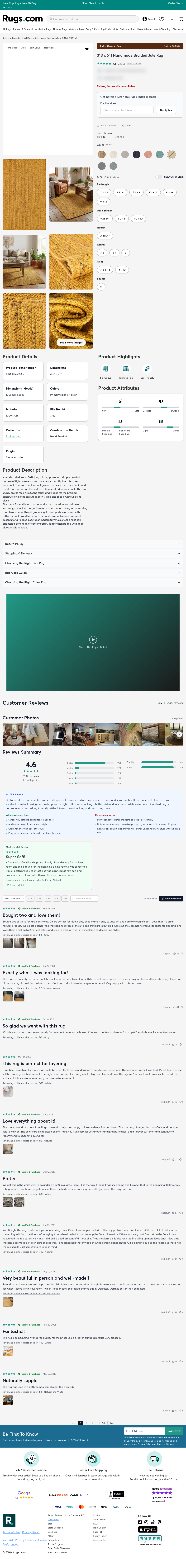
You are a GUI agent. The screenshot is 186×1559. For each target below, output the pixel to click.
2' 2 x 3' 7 (105, 235)
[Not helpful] (182, 953)
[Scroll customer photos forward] (179, 734)
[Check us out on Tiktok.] (153, 1522)
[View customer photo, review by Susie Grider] (83, 734)
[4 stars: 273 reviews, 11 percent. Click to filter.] (93, 768)
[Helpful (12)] (174, 1410)
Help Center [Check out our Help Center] (99, 1527)
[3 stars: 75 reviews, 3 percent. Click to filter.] (93, 773)
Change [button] (119, 136)
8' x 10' (169, 192)
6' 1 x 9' (136, 192)
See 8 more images (71, 342)
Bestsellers (53, 1540)
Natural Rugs (60, 29)
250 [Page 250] (103, 1423)
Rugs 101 (97, 1531)
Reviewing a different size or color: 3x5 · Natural (27, 1140)
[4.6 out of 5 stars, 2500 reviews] (111, 64)
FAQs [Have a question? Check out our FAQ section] (95, 1523)
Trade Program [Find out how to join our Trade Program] (55, 1544)
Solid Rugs (39, 38)
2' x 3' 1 (104, 192)
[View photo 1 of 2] (8, 996)
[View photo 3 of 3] (31, 943)
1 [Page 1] (80, 1423)
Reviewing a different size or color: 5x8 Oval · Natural (33, 879)
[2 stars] (57, 899)
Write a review (134, 63)
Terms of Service (165, 1444)
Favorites (167, 19)
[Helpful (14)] (174, 1312)
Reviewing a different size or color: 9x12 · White (27, 1194)
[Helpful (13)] (174, 1361)
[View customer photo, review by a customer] (107, 734)
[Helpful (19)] (174, 1212)
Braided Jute (53, 38)
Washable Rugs (43, 29)
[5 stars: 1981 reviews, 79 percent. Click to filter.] (93, 763)
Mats (115, 29)
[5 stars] (30, 899)
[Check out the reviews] (150, 1540)
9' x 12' (103, 201)
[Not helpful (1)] (181, 1044)
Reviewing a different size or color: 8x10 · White (27, 1083)
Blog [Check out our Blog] (50, 1523)
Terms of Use (11, 1532)
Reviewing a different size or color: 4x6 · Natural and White (33, 1391)
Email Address (108, 103)
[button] (87, 49)
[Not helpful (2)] (181, 1102)
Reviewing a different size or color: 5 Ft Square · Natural (31, 988)
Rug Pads (105, 29)
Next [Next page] (112, 1423)
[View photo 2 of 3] (19, 943)
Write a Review (171, 898)
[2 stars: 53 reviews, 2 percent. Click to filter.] (93, 778)
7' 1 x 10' (153, 192)
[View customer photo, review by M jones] (130, 734)
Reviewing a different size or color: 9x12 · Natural (27, 1251)
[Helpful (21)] (174, 1159)
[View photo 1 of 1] (8, 1091)
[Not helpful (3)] (181, 1159)
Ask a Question (106, 125)
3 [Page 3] (92, 1423)
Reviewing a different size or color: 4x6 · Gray (26, 934)
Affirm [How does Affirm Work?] (51, 1535)
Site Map (52, 1531)
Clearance (177, 29)
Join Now (174, 1431)
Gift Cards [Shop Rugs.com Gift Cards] (53, 1519)
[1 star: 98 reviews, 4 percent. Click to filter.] (93, 783)
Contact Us (99, 1515)
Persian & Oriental (23, 29)
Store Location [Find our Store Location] (55, 1527)
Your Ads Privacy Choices (19, 1540)
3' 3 (102, 252)
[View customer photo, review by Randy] (60, 734)
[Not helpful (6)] (181, 1312)
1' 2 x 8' (121, 218)
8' (126, 252)
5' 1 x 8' (120, 192)
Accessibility (99, 1540)
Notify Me (166, 110)
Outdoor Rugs (76, 29)
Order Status (175, 3)
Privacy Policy (131, 1440)
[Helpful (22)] (174, 1102)
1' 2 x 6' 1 (104, 218)
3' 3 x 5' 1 (105, 269)
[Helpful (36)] (176, 953)
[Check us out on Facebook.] (140, 1522)
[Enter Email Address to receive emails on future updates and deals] (144, 1431)
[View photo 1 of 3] (8, 943)
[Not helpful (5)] (181, 1212)
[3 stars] (48, 899)
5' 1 (114, 252)
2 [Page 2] (86, 1423)
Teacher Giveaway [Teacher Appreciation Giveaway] (57, 1552)
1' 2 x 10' (138, 218)
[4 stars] (39, 899)
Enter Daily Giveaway (59, 1548)
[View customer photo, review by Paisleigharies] (153, 734)
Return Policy (100, 1535)
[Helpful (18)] (174, 1259)
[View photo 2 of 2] (19, 996)
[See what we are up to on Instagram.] (146, 1522)
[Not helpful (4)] (181, 1361)
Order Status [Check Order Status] (99, 1519)
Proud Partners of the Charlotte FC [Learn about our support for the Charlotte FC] (66, 1515)
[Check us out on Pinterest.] (159, 1522)
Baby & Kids (92, 29)
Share (126, 125)
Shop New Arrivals (93, 3)
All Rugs (7, 29)
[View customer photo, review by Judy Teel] (37, 734)
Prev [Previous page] (73, 1423)
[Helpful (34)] (176, 1007)
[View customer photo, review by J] (14, 734)
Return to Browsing (12, 38)
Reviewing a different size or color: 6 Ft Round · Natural (31, 1293)
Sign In (149, 19)
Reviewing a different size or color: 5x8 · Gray (26, 1037)
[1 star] (65, 899)
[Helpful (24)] (174, 1044)
